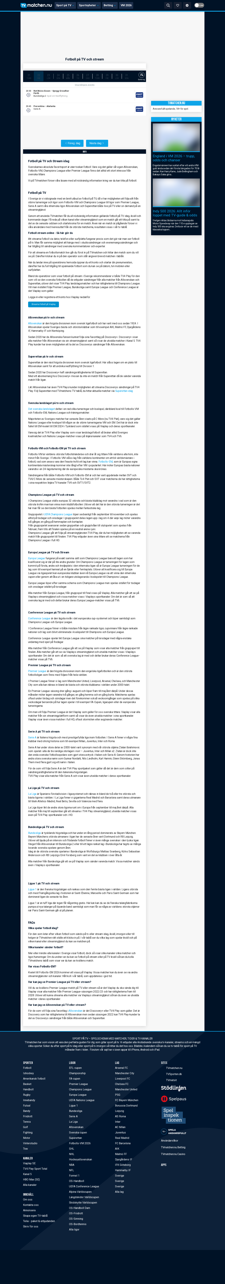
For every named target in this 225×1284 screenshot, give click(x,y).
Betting (110, 5)
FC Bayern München (126, 1100)
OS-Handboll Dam (79, 1208)
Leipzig (119, 1111)
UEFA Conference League (84, 1186)
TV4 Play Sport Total (35, 1168)
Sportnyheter (89, 5)
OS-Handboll (76, 1181)
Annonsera (29, 1210)
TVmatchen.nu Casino (173, 1154)
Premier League (37, 671)
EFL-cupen (75, 1067)
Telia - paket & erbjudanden (39, 1221)
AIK (117, 1148)
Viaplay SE (29, 1163)
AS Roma (120, 1116)
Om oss (27, 1199)
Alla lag (119, 1191)
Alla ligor (74, 1229)
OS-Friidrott (76, 1213)
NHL (71, 1154)
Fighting (28, 1132)
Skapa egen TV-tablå (35, 1215)
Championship (77, 1073)
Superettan (75, 1138)
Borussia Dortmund (126, 1105)
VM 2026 (126, 5)
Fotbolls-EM (106, 461)
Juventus (120, 1132)
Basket (27, 1084)
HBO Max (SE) (31, 1179)
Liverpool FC (122, 1078)
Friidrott (27, 1116)
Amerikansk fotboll (34, 1078)
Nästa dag (97, 143)
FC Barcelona (123, 1143)
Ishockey (28, 1073)
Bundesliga (34, 833)
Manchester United (126, 1089)
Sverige (119, 1175)
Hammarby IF (123, 1170)
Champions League (80, 1089)
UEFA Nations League (81, 1100)
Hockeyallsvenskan (80, 1159)
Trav (25, 1148)
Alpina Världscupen (80, 1191)
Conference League (39, 618)
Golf (25, 1127)
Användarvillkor (169, 1140)
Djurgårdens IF (123, 1159)
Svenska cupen (78, 1132)
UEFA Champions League (58, 514)
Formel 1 (74, 1175)
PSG (117, 1094)
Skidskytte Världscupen (83, 1202)
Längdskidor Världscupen (84, 1197)
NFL (71, 1170)
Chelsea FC (121, 1084)
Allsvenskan (35, 323)
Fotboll (27, 1067)
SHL (71, 1148)
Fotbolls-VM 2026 (80, 1143)
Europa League (36, 558)
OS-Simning (76, 1218)
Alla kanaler (30, 1185)
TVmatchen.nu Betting (173, 1147)
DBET (37, 99)
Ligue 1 (32, 889)
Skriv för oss (30, 1226)
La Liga (32, 793)
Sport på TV (65, 5)
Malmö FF (121, 1154)
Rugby (26, 1094)
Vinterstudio (30, 1143)
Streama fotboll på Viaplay (43, 304)
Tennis (27, 1121)
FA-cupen (74, 1078)
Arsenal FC (121, 1067)
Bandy (26, 1111)
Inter (117, 1121)
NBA (71, 1164)
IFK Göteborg (123, 1164)
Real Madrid (122, 1138)
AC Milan (120, 1127)
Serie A (32, 737)
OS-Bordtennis (77, 1224)
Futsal (26, 1105)
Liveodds (43, 99)
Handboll (28, 1089)
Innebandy (29, 1100)
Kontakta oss (31, 1205)
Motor (26, 1138)
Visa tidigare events (84, 85)
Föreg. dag (72, 143)
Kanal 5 (27, 1174)
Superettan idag (124, 391)
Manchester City (124, 1073)
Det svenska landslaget (41, 409)
